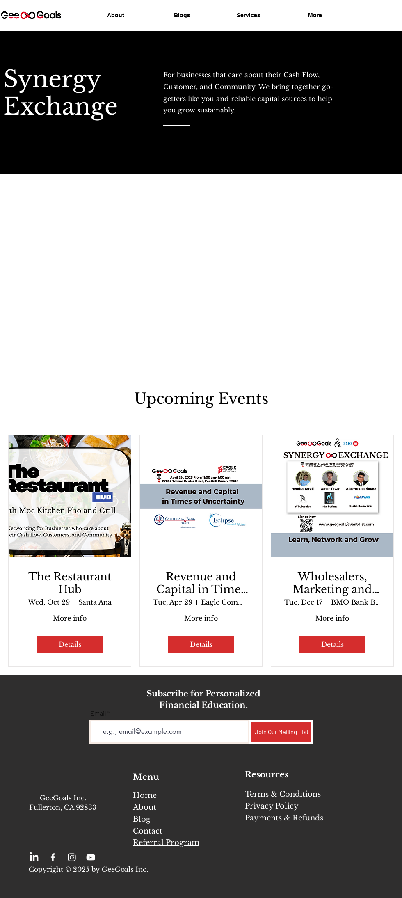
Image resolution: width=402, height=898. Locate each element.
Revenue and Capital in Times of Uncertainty (201, 583)
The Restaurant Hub (70, 583)
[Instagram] (71, 857)
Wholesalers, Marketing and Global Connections (332, 583)
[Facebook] (53, 857)
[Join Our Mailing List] (281, 732)
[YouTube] (90, 857)
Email (98, 713)
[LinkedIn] (34, 857)
